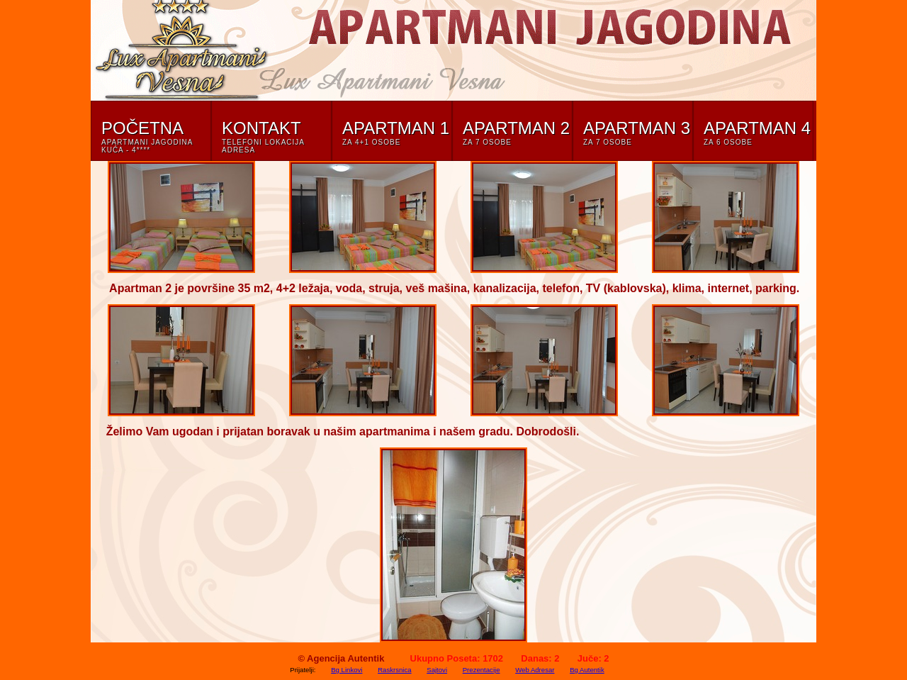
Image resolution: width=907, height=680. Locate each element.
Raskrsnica (394, 670)
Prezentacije (481, 670)
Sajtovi (437, 670)
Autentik (365, 658)
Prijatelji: (302, 670)
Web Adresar (534, 670)
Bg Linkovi (346, 670)
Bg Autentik (587, 670)
